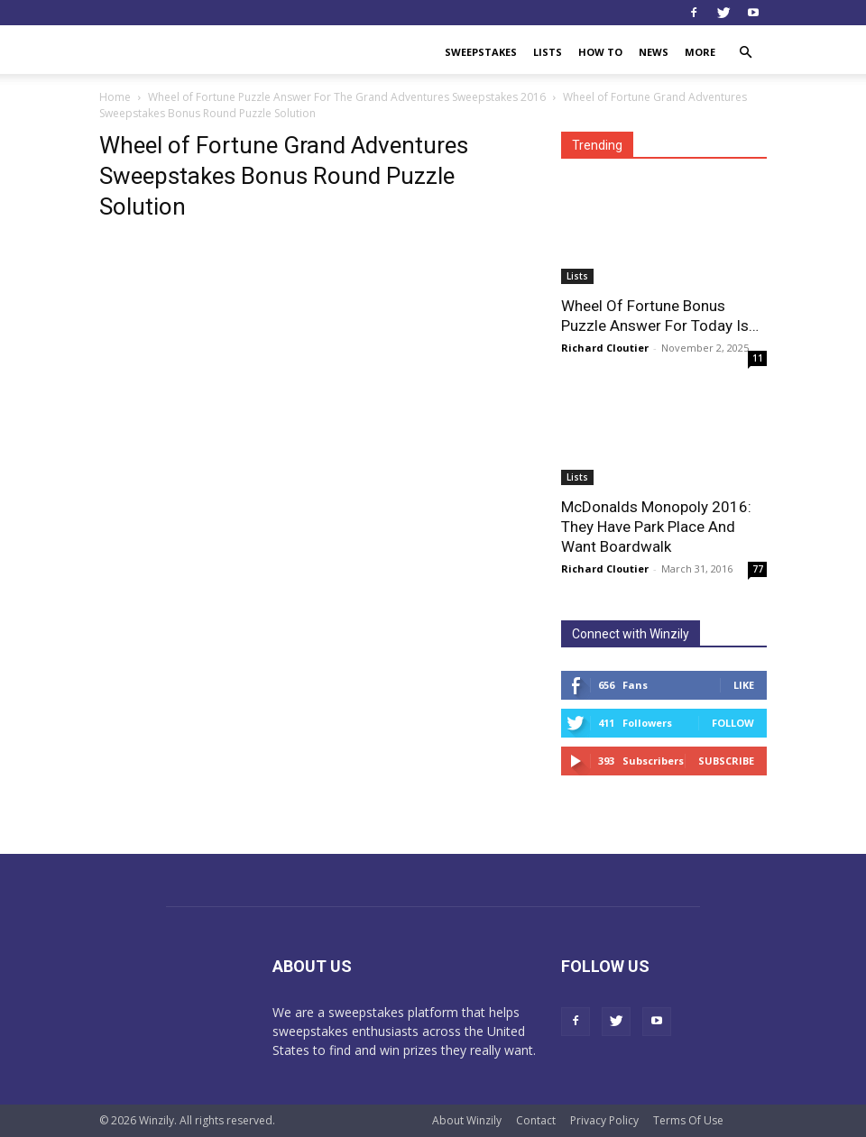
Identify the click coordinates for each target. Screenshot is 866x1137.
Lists (547, 52)
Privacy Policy (604, 1120)
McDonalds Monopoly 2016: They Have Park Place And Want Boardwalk (656, 526)
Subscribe (726, 760)
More (700, 52)
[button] (745, 52)
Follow (733, 722)
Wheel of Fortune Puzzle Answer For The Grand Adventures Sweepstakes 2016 (347, 97)
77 (757, 569)
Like (743, 685)
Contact (536, 1120)
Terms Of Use (688, 1120)
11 (757, 358)
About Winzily (467, 1120)
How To (600, 52)
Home (115, 97)
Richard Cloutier (605, 347)
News (653, 52)
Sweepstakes (481, 52)
